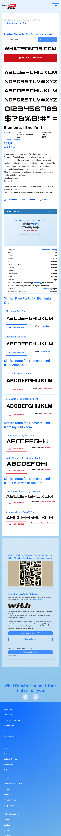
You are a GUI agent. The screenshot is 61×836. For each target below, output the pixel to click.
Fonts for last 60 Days (13, 784)
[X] (36, 697)
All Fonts (24, 20)
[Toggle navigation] (55, 6)
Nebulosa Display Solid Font (21, 436)
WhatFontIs (10, 20)
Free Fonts (8, 765)
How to (7, 754)
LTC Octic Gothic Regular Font (22, 399)
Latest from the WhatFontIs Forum (23, 594)
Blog (6, 731)
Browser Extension (12, 720)
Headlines (47, 289)
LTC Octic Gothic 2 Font (18, 373)
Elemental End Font (16, 311)
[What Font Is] (9, 6)
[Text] (20, 39)
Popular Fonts (10, 800)
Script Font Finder (11, 806)
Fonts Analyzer (10, 737)
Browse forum (30, 639)
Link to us (8, 715)
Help (6, 748)
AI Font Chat (9, 726)
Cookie (7, 825)
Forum (6, 778)
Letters (7, 789)
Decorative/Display (49, 250)
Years (6, 795)
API (5, 770)
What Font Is (9, 709)
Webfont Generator (30, 652)
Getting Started (10, 759)
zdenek (32, 200)
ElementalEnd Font (16, 337)
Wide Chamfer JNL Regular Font (23, 458)
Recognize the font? (30, 633)
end (23, 200)
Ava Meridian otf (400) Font (20, 512)
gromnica (44, 200)
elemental (13, 200)
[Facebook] (25, 697)
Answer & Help (37, 599)
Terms (6, 820)
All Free (36, 20)
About (6, 831)
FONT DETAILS (16, 327)
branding (37, 283)
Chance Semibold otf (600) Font (23, 491)
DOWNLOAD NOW (30, 57)
